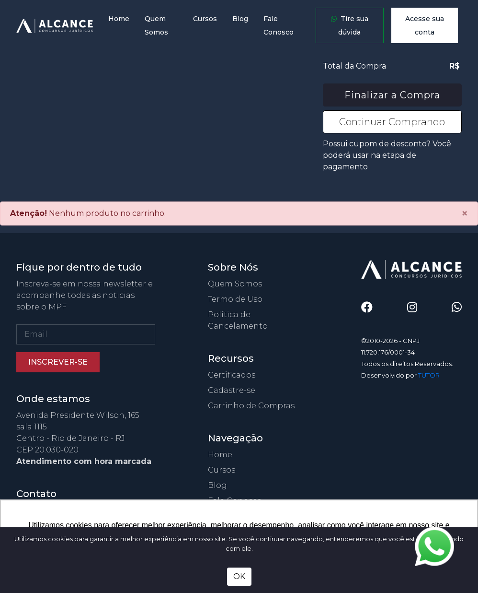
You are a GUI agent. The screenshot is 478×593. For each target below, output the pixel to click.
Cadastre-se (231, 390)
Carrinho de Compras (251, 405)
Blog (240, 18)
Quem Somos (156, 25)
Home (118, 18)
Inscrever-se (58, 362)
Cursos (205, 18)
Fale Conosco (278, 25)
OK (239, 576)
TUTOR (429, 375)
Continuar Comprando (392, 122)
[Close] (465, 213)
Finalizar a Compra (392, 95)
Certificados (231, 375)
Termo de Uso (235, 299)
